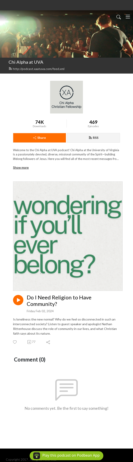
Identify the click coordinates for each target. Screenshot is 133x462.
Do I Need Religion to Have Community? (59, 300)
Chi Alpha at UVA (26, 62)
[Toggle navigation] (128, 16)
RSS (93, 137)
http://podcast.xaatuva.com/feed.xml (36, 69)
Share (39, 137)
